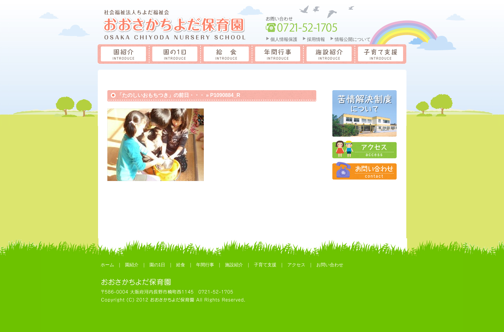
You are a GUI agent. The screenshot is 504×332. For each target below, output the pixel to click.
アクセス (364, 149)
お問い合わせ (329, 264)
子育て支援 (380, 54)
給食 (226, 54)
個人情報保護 (283, 39)
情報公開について (353, 39)
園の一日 (174, 54)
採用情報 (316, 39)
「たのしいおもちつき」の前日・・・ (160, 95)
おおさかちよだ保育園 (175, 22)
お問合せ (364, 171)
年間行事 (277, 54)
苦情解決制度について (364, 113)
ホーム (107, 264)
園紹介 (123, 54)
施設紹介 (329, 54)
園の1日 (157, 264)
